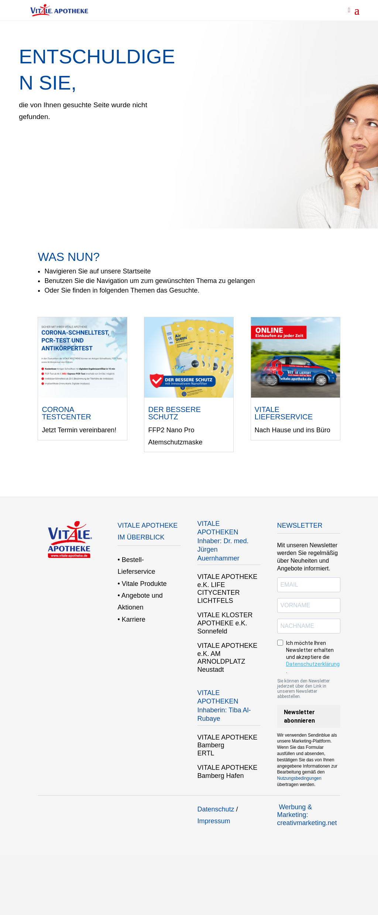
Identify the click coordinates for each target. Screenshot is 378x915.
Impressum (213, 821)
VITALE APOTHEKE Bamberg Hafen (227, 771)
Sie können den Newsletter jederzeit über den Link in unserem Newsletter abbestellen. (303, 688)
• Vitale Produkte (141, 583)
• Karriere (131, 619)
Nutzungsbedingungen (299, 778)
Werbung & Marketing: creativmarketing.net (307, 815)
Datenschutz (215, 809)
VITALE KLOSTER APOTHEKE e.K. (225, 619)
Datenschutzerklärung (313, 664)
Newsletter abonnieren (299, 716)
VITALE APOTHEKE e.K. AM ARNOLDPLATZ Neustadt (227, 657)
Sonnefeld (212, 631)
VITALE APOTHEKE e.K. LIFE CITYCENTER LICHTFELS (227, 588)
